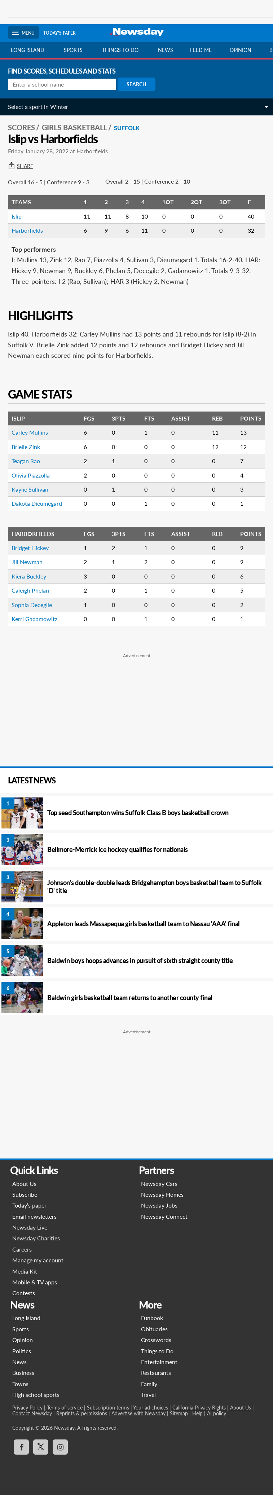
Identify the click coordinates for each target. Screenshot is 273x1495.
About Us (24, 1183)
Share (20, 166)
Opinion (240, 50)
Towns (20, 1383)
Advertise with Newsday (138, 1413)
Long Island (27, 50)
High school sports (36, 1394)
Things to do (120, 50)
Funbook (152, 1317)
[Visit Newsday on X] (40, 1447)
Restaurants (156, 1372)
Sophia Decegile (32, 604)
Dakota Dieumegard (37, 503)
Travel (148, 1394)
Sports (73, 50)
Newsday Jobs (159, 1205)
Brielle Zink (26, 446)
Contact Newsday (32, 1413)
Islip (17, 216)
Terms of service (65, 1407)
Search (136, 84)
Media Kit (24, 1271)
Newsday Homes (162, 1194)
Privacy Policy (27, 1407)
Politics (21, 1350)
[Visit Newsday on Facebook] (21, 1447)
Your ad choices (150, 1407)
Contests (23, 1292)
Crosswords (156, 1339)
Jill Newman (27, 561)
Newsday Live (29, 1227)
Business (23, 1372)
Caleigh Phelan (30, 590)
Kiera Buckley (29, 576)
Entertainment (159, 1361)
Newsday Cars (159, 1183)
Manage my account (37, 1260)
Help (197, 1413)
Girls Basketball (74, 127)
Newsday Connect (164, 1216)
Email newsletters (34, 1216)
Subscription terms (108, 1407)
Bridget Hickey (30, 547)
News (165, 50)
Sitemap (179, 1413)
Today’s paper (29, 1205)
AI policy (216, 1413)
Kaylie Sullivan (30, 489)
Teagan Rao (26, 460)
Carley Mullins (30, 432)
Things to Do (157, 1350)
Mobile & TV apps (34, 1282)
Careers (22, 1249)
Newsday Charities (36, 1238)
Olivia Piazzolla (31, 475)
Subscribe (24, 1194)
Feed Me (201, 50)
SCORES (21, 127)
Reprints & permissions (81, 1413)
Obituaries (154, 1328)
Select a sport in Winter (38, 106)
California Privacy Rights (199, 1407)
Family (149, 1383)
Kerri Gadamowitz (34, 618)
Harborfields (27, 230)
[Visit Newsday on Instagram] (60, 1447)
